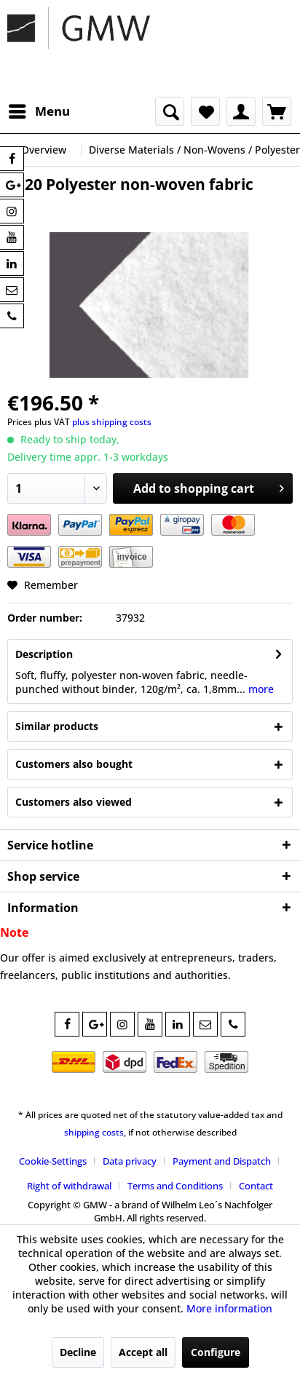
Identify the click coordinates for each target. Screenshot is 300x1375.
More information (229, 1308)
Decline (78, 1352)
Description (44, 654)
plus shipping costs (111, 422)
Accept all (143, 1352)
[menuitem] (38, 111)
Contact (256, 1185)
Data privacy (130, 1161)
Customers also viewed (73, 802)
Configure (215, 1352)
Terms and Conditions (175, 1185)
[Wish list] (205, 111)
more (259, 689)
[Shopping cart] (276, 111)
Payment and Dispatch (222, 1161)
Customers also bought (74, 764)
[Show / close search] (169, 111)
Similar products (56, 726)
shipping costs (94, 1132)
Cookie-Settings (53, 1161)
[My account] (241, 111)
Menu (39, 109)
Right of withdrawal (69, 1185)
